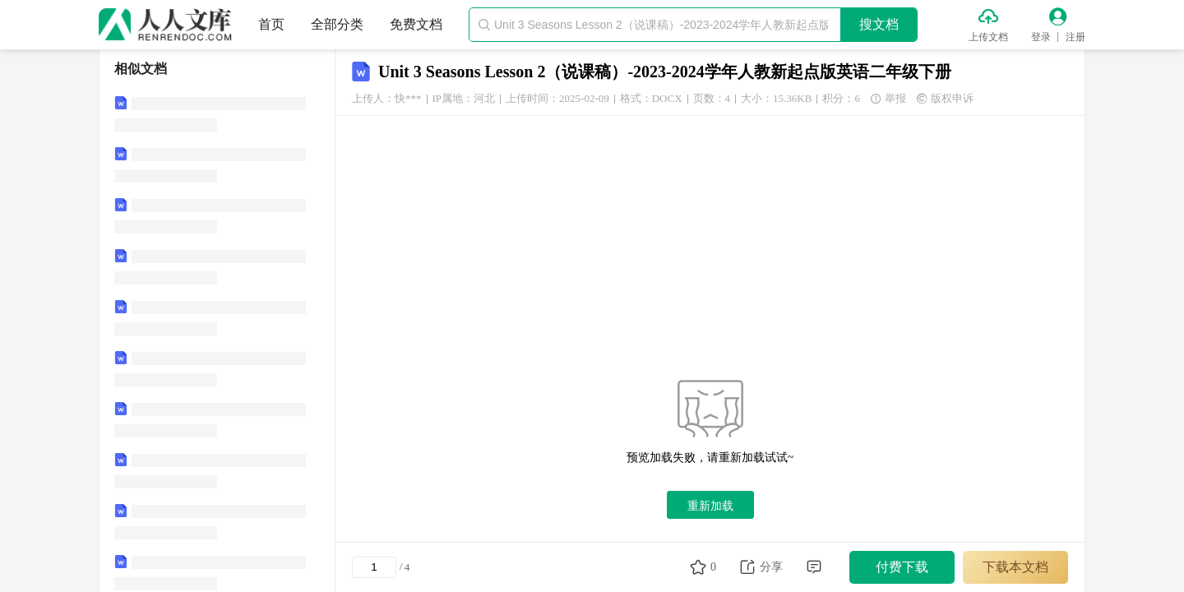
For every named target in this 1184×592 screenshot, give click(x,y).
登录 (1041, 37)
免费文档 (416, 24)
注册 (1075, 37)
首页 (271, 24)
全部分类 (337, 24)
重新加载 (710, 505)
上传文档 (988, 37)
